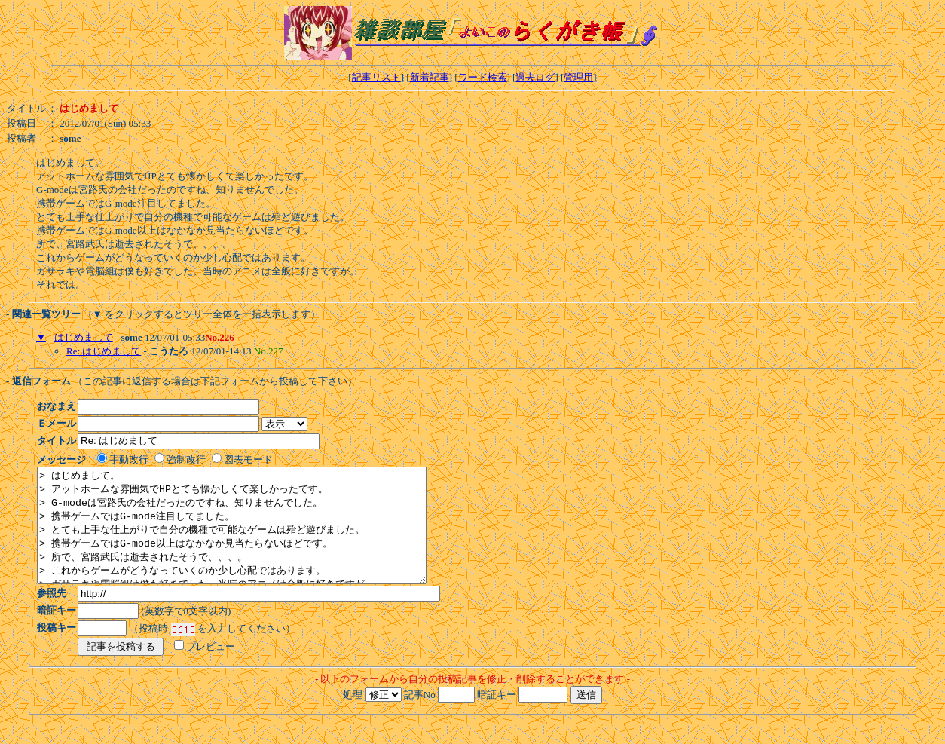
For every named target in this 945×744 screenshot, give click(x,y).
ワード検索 (482, 77)
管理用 (578, 77)
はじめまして (83, 337)
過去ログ (535, 77)
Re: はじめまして (103, 351)
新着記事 (429, 77)
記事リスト (376, 77)
